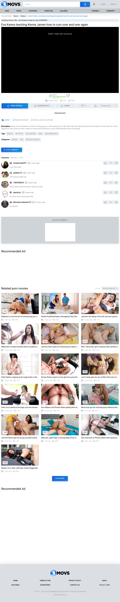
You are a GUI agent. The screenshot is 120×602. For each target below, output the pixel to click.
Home (7, 11)
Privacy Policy (75, 580)
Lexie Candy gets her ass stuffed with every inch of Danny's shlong (100, 377)
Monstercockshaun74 (22, 202)
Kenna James (39, 120)
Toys (21, 139)
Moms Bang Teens (51, 133)
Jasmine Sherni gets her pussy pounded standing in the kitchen (20, 438)
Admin (7, 120)
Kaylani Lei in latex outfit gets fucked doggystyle (19, 468)
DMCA (104, 580)
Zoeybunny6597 (20, 163)
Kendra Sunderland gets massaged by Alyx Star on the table (60, 316)
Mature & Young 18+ (33, 139)
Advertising (45, 585)
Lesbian (14, 139)
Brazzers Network (21, 120)
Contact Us (75, 585)
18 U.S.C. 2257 (104, 585)
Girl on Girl (19, 133)
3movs (64, 595)
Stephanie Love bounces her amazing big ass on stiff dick (20, 316)
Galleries (64, 11)
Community (110, 11)
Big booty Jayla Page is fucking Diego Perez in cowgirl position (60, 438)
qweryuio (17, 192)
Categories (33, 11)
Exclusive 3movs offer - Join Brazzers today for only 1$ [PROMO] (24, 20)
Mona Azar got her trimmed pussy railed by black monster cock (100, 407)
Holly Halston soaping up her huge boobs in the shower (20, 377)
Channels (95, 11)
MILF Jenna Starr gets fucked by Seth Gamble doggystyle (100, 347)
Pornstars (48, 11)
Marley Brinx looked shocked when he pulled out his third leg (20, 347)
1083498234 (18, 183)
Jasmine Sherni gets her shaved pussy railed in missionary (60, 347)
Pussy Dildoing (31, 133)
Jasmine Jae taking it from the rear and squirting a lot (100, 316)
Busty (40, 133)
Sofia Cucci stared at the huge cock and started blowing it (20, 407)
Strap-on (10, 133)
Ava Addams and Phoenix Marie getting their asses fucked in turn (60, 407)
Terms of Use (45, 580)
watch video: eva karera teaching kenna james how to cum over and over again (58, 16)
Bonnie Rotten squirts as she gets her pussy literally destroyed (60, 377)
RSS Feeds (15, 585)
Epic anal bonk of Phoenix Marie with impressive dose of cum (100, 438)
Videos (18, 11)
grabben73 (17, 173)
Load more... (60, 478)
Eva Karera (49, 120)
